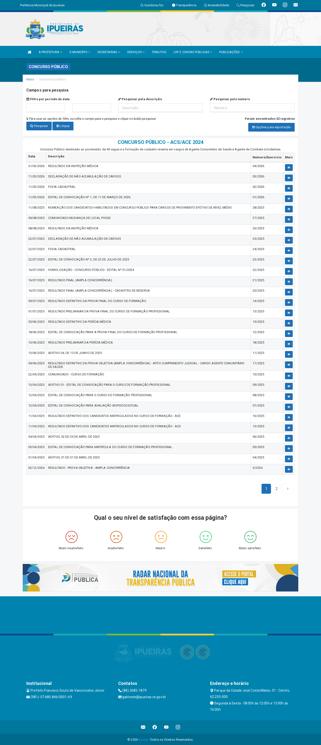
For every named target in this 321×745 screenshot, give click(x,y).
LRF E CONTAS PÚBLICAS (193, 52)
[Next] (276, 488)
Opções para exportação (271, 127)
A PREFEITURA (50, 52)
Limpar (63, 126)
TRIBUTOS (159, 52)
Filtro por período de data (48, 99)
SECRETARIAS (108, 52)
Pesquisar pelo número (230, 99)
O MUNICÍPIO (79, 52)
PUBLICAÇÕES (230, 52)
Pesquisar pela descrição (140, 99)
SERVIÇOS (136, 52)
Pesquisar (39, 126)
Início (30, 79)
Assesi (143, 739)
